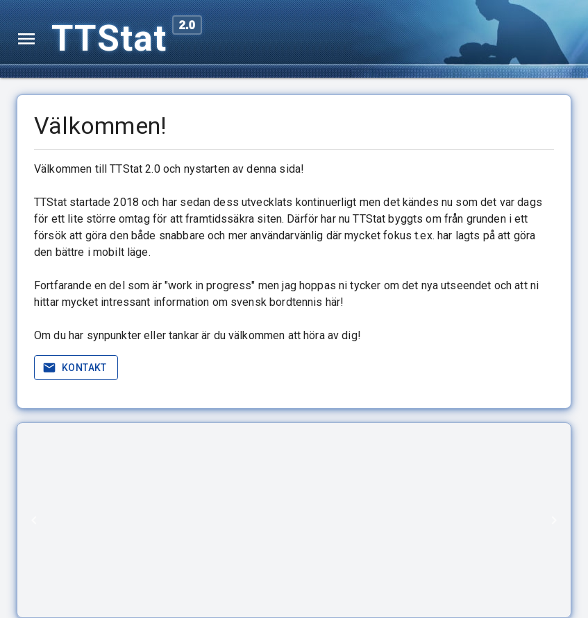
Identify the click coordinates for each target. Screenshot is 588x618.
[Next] (554, 520)
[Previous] (34, 520)
